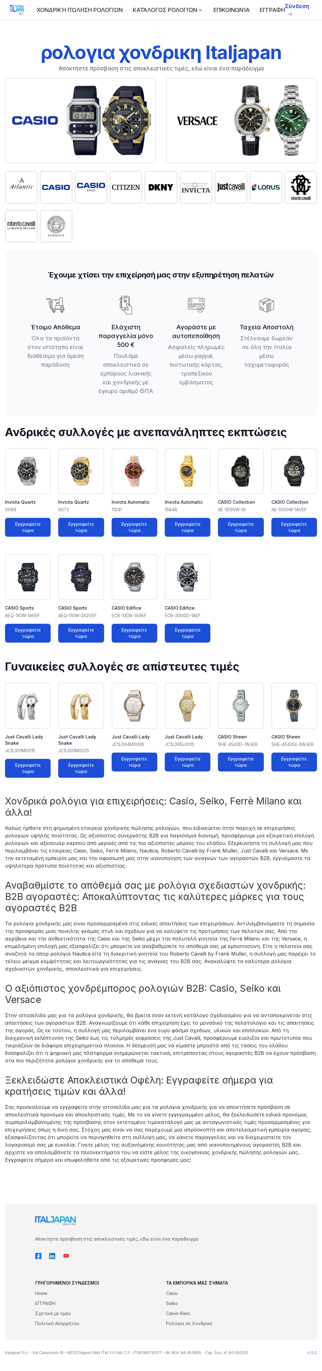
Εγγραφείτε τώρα (28, 527)
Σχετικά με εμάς (53, 1313)
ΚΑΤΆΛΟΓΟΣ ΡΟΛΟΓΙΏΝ (168, 10)
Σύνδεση (297, 10)
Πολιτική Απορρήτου (57, 1323)
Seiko (172, 1303)
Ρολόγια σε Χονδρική (189, 1323)
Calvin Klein (178, 1313)
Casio (172, 1293)
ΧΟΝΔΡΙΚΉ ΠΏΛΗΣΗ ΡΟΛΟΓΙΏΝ (79, 10)
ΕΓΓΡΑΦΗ (272, 10)
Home (41, 1293)
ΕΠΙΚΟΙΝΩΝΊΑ (232, 10)
